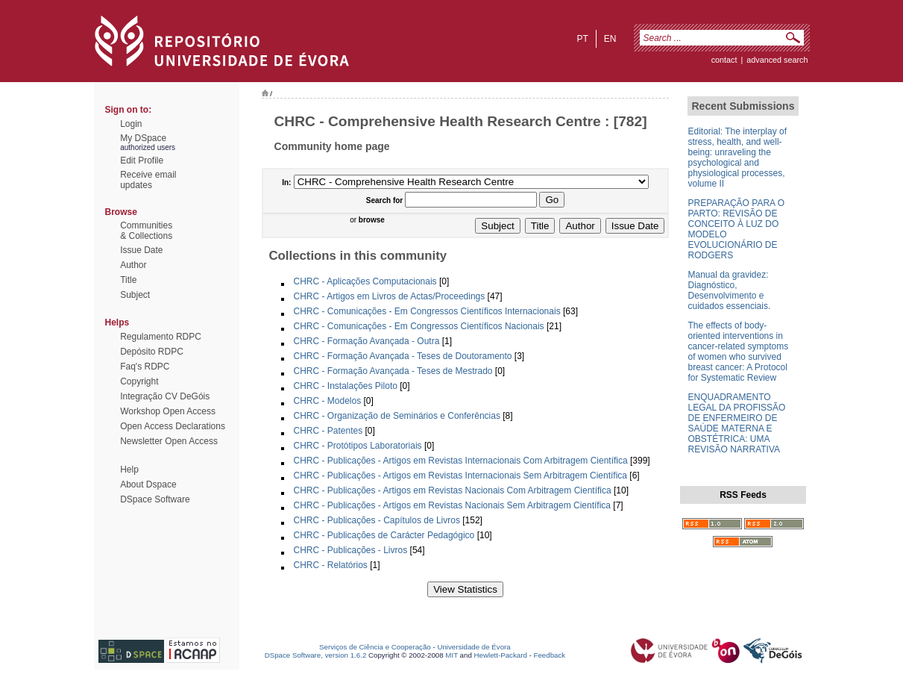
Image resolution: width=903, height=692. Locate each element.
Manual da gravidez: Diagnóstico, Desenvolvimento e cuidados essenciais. (729, 290)
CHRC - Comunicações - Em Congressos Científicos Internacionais (427, 311)
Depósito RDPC (151, 351)
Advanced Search (777, 59)
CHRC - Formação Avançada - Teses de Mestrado (393, 371)
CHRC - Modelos (328, 401)
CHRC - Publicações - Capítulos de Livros (377, 520)
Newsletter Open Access (169, 441)
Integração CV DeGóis (165, 396)
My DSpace (143, 138)
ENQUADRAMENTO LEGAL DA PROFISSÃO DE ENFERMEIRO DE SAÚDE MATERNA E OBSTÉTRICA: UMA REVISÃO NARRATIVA (736, 423)
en (610, 39)
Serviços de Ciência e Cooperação (375, 647)
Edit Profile (141, 160)
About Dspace (148, 484)
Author (133, 265)
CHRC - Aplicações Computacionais (365, 281)
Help (129, 469)
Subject (135, 295)
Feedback (549, 655)
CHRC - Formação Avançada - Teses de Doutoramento (403, 356)
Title (128, 280)
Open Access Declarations (172, 426)
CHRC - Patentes (328, 431)
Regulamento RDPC (160, 336)
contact (724, 59)
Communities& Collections (146, 230)
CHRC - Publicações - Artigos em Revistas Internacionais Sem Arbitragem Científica (461, 475)
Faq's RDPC (144, 366)
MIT (451, 655)
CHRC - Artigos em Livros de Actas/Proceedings (389, 296)
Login (131, 124)
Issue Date (141, 250)
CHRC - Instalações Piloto (345, 386)
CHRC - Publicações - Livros (351, 550)
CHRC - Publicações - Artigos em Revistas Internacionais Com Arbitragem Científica (461, 460)
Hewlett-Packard (500, 655)
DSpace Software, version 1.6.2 (316, 655)
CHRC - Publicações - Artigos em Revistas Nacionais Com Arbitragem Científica (452, 490)
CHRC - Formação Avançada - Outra (367, 341)
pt (582, 39)
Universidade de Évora (473, 647)
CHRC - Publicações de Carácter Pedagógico (384, 535)
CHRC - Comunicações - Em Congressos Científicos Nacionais (419, 326)
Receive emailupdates (148, 179)
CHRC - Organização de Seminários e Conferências (397, 416)
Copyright (139, 381)
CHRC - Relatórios (331, 565)
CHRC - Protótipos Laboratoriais (358, 445)
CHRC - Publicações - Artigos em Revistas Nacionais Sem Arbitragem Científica (452, 505)
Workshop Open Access (167, 411)
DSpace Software (154, 499)
